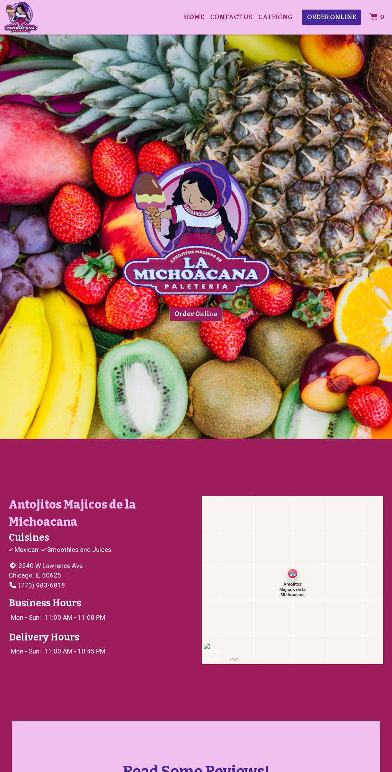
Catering (275, 17)
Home (194, 17)
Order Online (331, 17)
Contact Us (231, 17)
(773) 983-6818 (37, 585)
